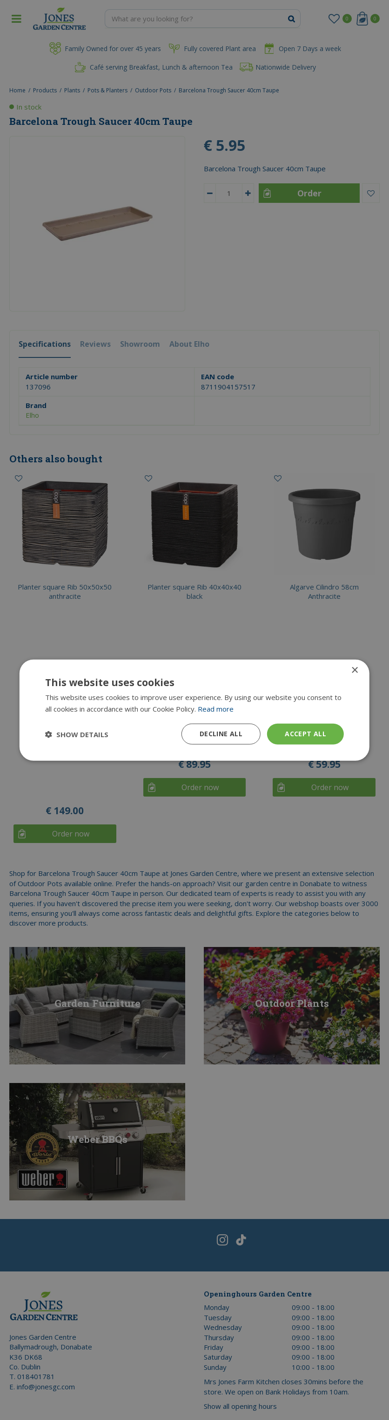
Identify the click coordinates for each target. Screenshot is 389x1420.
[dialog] (194, 710)
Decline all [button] (221, 733)
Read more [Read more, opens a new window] (216, 708)
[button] (76, 734)
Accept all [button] (305, 733)
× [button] (354, 670)
